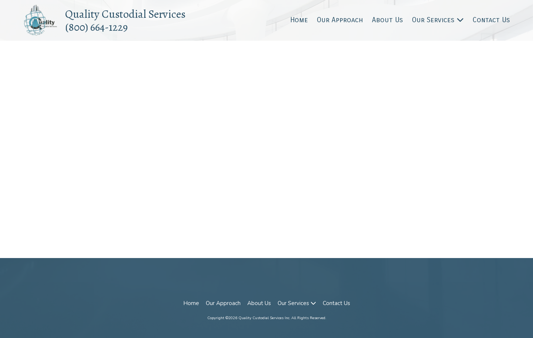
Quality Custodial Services (125, 13)
